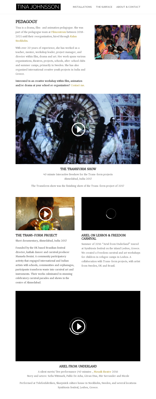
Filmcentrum (58, 32)
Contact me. (50, 83)
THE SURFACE (104, 7)
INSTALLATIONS (82, 7)
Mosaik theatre (102, 371)
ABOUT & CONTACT (128, 7)
